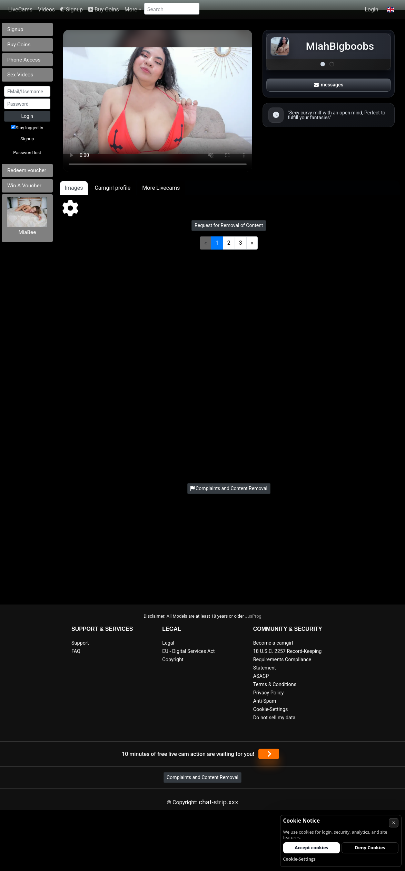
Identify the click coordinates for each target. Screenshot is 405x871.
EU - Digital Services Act (188, 651)
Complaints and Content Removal (202, 777)
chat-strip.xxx (218, 802)
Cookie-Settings (270, 709)
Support (80, 643)
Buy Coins (103, 9)
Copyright (172, 660)
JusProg (253, 616)
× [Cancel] (393, 822)
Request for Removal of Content (229, 225)
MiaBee (27, 232)
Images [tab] (74, 188)
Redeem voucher (26, 170)
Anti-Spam (264, 701)
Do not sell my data (274, 718)
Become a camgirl (273, 643)
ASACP (261, 676)
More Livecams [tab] (161, 188)
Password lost (27, 152)
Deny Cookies (370, 847)
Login (371, 9)
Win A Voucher (24, 185)
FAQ (75, 651)
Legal (168, 643)
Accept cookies (311, 847)
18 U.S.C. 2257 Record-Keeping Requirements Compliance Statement (287, 659)
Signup (71, 9)
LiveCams (20, 9)
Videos (46, 9)
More (131, 9)
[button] (390, 10)
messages (329, 84)
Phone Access (23, 60)
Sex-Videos (20, 75)
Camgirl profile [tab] (112, 188)
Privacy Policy (268, 693)
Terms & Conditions (274, 684)
